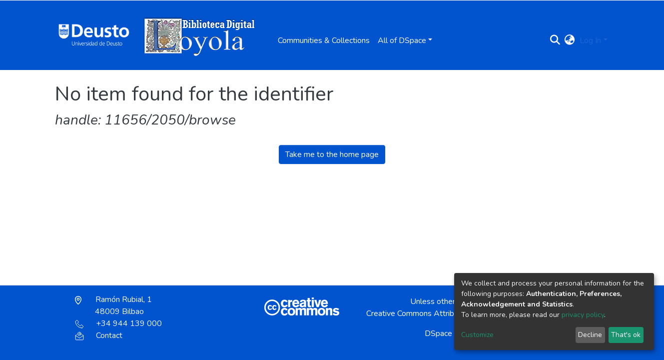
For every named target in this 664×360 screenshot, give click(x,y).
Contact (98, 335)
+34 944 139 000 (118, 323)
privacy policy (583, 315)
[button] (569, 40)
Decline (590, 335)
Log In (590, 40)
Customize (477, 335)
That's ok (626, 335)
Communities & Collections (324, 40)
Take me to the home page (332, 154)
